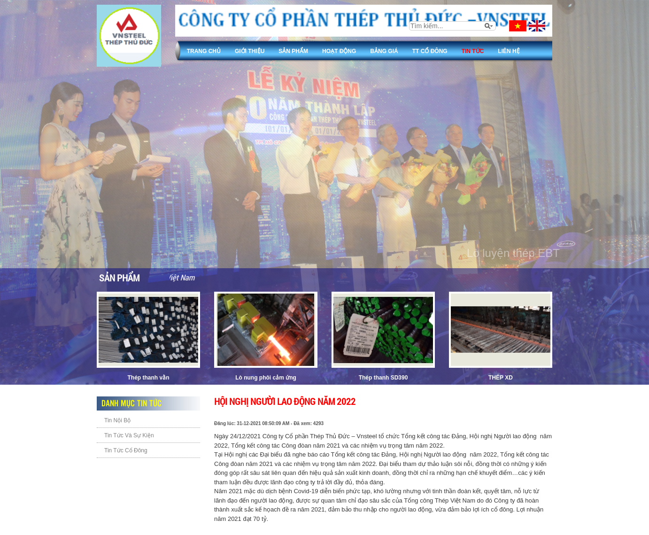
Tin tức (473, 51)
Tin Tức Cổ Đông (125, 450)
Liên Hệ (508, 51)
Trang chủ (204, 51)
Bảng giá (384, 51)
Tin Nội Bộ (117, 420)
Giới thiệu (249, 51)
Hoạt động (339, 51)
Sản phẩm (293, 51)
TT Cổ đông (430, 51)
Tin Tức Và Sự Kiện (129, 435)
